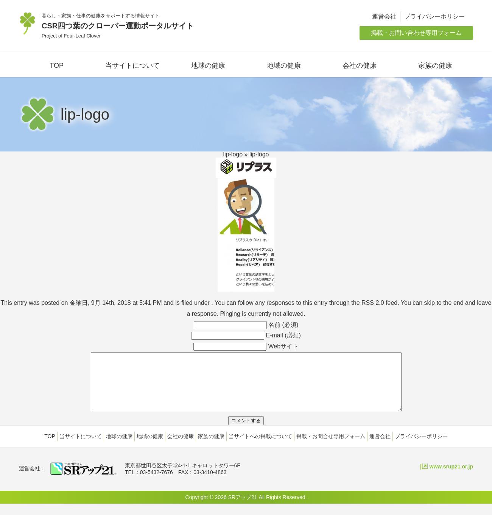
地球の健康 (208, 65)
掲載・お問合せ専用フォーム (330, 448)
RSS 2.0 (372, 303)
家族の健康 (435, 65)
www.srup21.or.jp (451, 478)
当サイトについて (132, 65)
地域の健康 (284, 65)
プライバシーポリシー (434, 16)
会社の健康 (360, 65)
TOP (57, 65)
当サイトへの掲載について (260, 448)
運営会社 (384, 16)
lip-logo (233, 154)
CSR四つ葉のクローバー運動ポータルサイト (118, 26)
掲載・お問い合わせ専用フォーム (416, 33)
